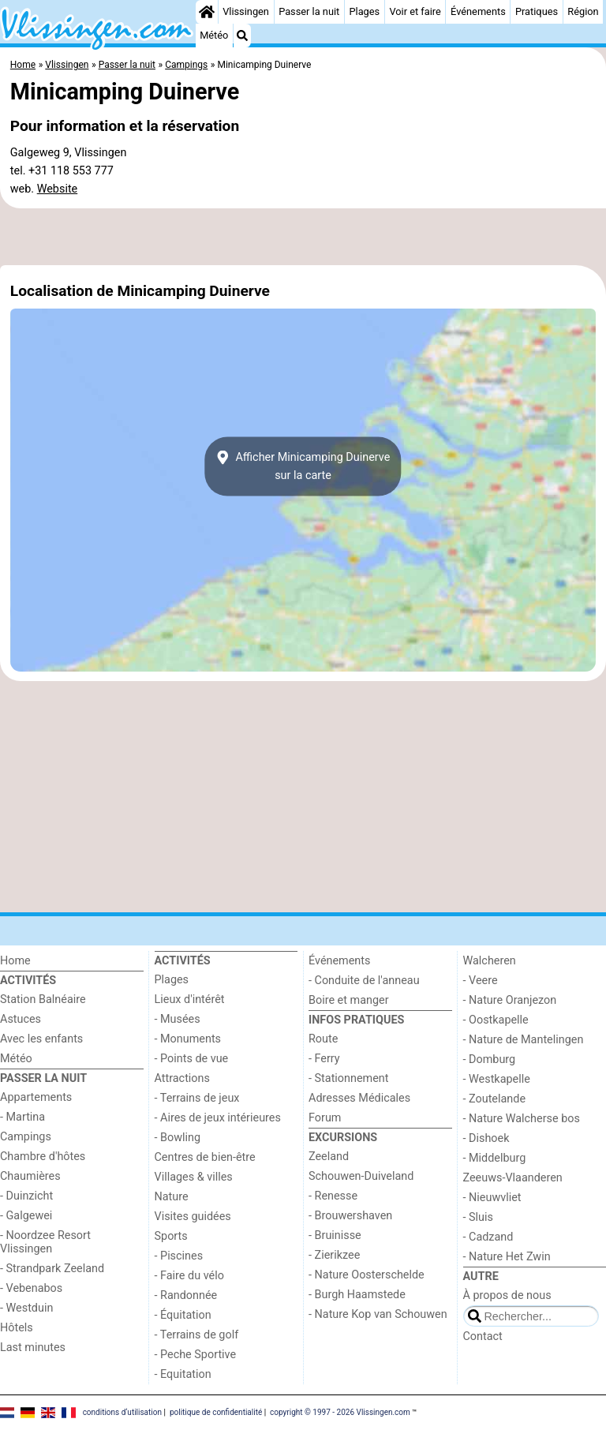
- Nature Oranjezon (510, 1000)
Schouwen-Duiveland (361, 1176)
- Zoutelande (494, 1099)
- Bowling (178, 1137)
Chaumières (30, 1176)
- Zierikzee (334, 1255)
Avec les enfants (41, 1039)
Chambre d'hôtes (42, 1156)
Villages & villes (194, 1177)
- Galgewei (26, 1215)
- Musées (177, 1019)
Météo (214, 35)
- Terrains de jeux (197, 1098)
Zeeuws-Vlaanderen (513, 1178)
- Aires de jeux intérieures (218, 1118)
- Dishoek (486, 1138)
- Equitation (183, 1374)
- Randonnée (186, 1295)
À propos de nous (507, 1295)
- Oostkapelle (496, 1020)
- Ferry (324, 1058)
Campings (25, 1137)
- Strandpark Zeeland (52, 1268)
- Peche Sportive (196, 1354)
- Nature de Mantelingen (523, 1039)
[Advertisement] (303, 236)
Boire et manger (349, 1000)
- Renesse (333, 1196)
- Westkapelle (496, 1079)
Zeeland (329, 1156)
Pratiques (536, 11)
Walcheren (489, 961)
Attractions (182, 1078)
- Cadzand (488, 1237)
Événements (478, 11)
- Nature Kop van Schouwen (378, 1314)
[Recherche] (242, 35)
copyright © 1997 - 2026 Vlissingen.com (340, 1412)
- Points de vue (192, 1058)
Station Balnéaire (43, 999)
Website (57, 189)
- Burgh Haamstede (357, 1294)
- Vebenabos (31, 1288)
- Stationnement (348, 1078)
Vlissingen (246, 11)
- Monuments (188, 1039)
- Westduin (26, 1308)
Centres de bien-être (205, 1157)
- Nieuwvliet (492, 1197)
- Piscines (179, 1256)
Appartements (36, 1097)
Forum (325, 1118)
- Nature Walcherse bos (521, 1118)
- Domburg (489, 1059)
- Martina (22, 1117)
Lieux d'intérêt (190, 999)
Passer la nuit (309, 11)
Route (323, 1039)
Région (582, 11)
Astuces (20, 1019)
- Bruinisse (335, 1235)
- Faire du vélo (189, 1275)
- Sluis (478, 1217)
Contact (483, 1336)
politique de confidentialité (216, 1412)
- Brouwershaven (350, 1215)
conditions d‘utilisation (122, 1412)
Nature (172, 1197)
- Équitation (183, 1315)
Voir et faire (414, 11)
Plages (364, 11)
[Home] (207, 12)
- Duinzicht (26, 1196)
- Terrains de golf (197, 1335)
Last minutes (32, 1347)
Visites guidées (193, 1216)
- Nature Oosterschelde (367, 1275)
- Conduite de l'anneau (364, 980)
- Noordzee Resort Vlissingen (45, 1242)
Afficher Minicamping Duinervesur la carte (303, 466)
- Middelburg (494, 1158)
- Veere (480, 980)
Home (15, 961)
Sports (171, 1236)
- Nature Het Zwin (507, 1256)
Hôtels (16, 1328)
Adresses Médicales (359, 1098)
